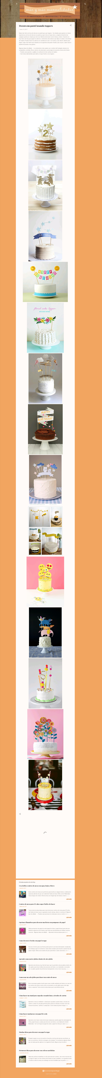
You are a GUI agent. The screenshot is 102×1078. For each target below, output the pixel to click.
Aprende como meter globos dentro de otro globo (36, 959)
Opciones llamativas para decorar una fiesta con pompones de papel (42, 922)
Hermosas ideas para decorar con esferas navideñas (37, 1050)
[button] (71, 25)
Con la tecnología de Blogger (51, 1071)
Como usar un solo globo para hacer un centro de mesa (37, 977)
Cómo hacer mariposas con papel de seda (33, 1014)
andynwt (54, 1073)
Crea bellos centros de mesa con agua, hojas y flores (36, 886)
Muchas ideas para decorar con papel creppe (34, 1032)
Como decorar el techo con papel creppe (33, 941)
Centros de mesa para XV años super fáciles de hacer (37, 904)
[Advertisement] (81, 45)
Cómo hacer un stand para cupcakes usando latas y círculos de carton (42, 996)
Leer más (69, 899)
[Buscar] (85, 4)
